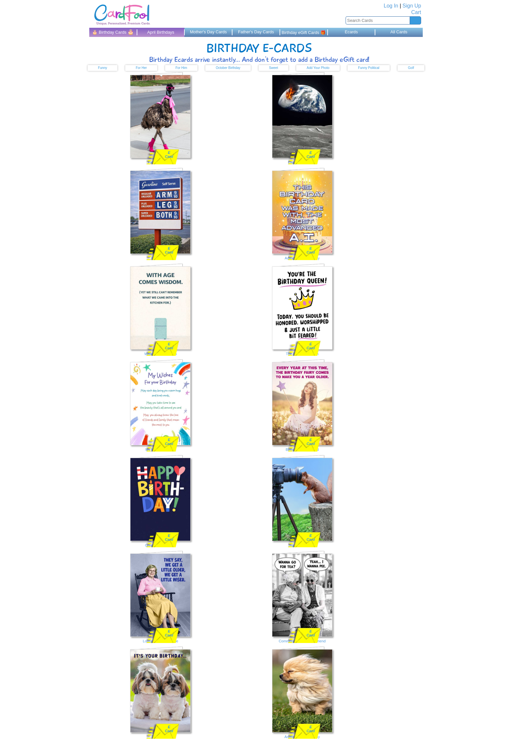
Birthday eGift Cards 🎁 (304, 32)
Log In (391, 5)
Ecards (351, 31)
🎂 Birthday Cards (113, 32)
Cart (416, 12)
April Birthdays (160, 32)
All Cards (398, 31)
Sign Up (411, 5)
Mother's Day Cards (208, 31)
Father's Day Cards (256, 31)
